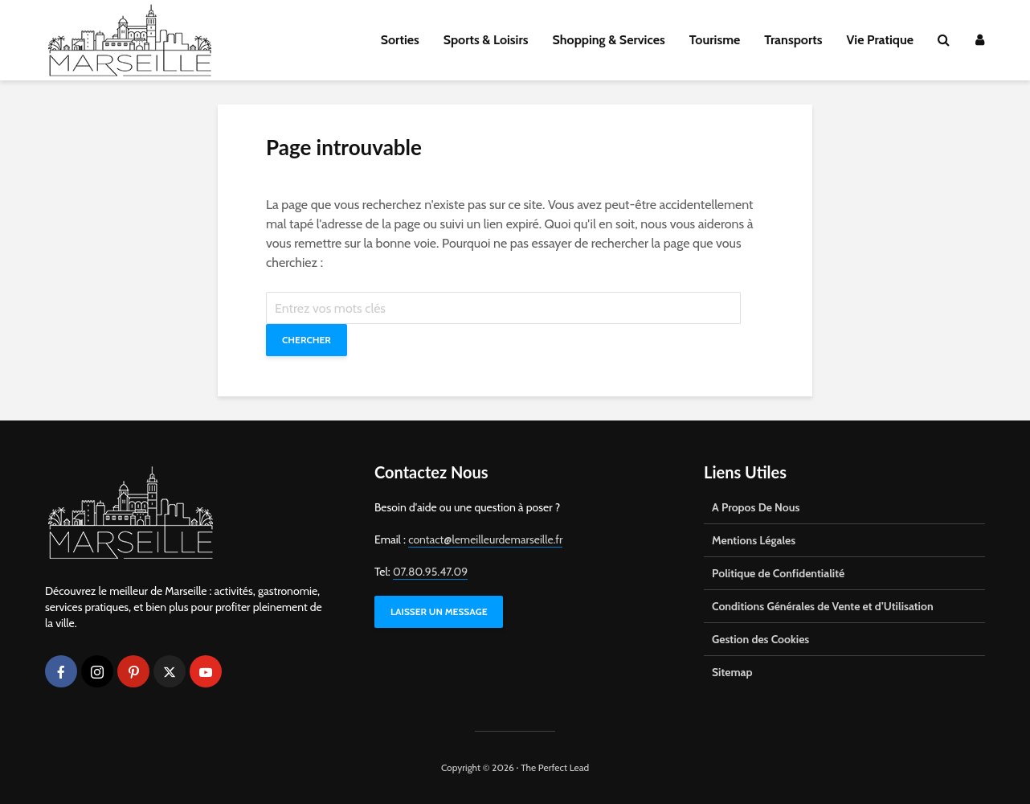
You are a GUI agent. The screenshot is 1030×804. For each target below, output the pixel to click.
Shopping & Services (609, 39)
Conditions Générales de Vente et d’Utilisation (823, 606)
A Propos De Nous (755, 507)
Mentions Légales (753, 540)
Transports (793, 39)
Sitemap (732, 672)
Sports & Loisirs (486, 39)
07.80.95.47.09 (430, 571)
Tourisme (715, 39)
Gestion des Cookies (760, 639)
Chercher (306, 340)
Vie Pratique (880, 39)
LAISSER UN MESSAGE (438, 611)
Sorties (400, 39)
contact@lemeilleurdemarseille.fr (485, 539)
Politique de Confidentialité (778, 573)
